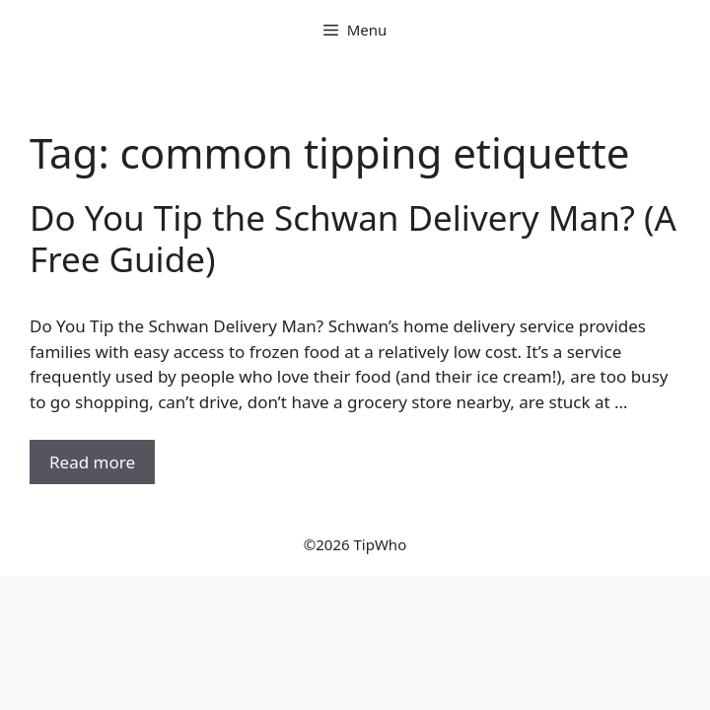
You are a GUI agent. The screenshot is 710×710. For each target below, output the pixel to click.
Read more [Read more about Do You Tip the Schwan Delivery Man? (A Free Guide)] (92, 462)
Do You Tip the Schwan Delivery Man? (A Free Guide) (353, 238)
